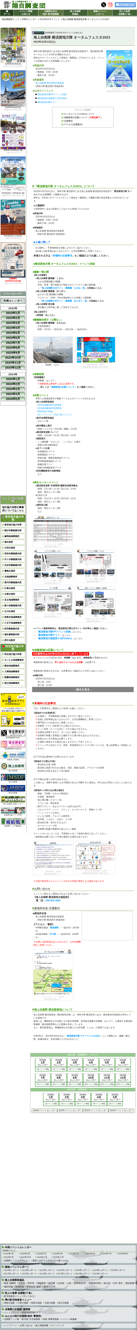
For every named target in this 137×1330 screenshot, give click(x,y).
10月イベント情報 (90, 1084)
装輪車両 (41, 1283)
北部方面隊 (50, 1303)
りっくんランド (11, 1312)
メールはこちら (126, 4)
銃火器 (107, 1283)
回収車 (22, 1283)
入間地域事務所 (11, 671)
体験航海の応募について (75, 117)
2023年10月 (13, 357)
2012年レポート (82, 1274)
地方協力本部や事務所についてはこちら (13, 509)
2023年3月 (13, 323)
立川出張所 (9, 611)
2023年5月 (13, 333)
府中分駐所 (9, 640)
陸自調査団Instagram (13, 745)
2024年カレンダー (50, 1097)
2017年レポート (11, 1274)
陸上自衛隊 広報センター (13, 800)
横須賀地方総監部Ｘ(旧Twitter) (52, 98)
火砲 (69, 1283)
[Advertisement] (83, 154)
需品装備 (129, 1283)
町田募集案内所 (11, 629)
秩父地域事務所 (11, 683)
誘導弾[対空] (80, 1283)
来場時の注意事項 (62, 255)
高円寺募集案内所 (13, 582)
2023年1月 (13, 313)
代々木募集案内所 (13, 559)
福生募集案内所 (11, 634)
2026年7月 (107, 1253)
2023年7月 (13, 342)
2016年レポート (29, 1274)
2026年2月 (25, 1253)
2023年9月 (13, 352)
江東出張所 (9, 588)
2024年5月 (13, 399)
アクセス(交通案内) (73, 124)
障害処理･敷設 (34, 1287)
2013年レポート (64, 1274)
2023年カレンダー (42, 1062)
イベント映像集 (69, 1319)
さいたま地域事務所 (14, 660)
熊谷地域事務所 (11, 666)
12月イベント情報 (123, 1084)
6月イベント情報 (123, 1069)
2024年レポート (11, 1270)
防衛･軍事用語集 (51, 1319)
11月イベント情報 (106, 1084)
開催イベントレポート (100, 12)
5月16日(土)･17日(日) (13, 236)
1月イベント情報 (43, 1069)
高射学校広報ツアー (31, 1312)
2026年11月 (42, 1257)
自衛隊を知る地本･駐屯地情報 (51, 12)
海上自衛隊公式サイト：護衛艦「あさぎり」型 (64, 301)
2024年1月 (13, 379)
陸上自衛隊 (13, 767)
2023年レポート (29, 1270)
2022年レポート (47, 1270)
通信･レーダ (49, 1287)
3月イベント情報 (75, 1069)
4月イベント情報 (91, 1069)
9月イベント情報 (75, 1084)
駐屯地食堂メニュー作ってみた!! (19, 1296)
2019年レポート (100, 1270)
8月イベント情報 (59, 1084)
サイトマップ (57, 1325)
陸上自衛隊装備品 (75, 12)
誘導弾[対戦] (95, 1283)
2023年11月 (13, 362)
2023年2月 (13, 318)
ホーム (7, 14)
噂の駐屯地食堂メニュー (18, 1299)
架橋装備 (19, 1287)
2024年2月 (13, 384)
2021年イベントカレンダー (95, 1110)
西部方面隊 (36, 1303)
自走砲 (61, 1283)
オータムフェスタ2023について (79, 114)
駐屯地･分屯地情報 (31, 1319)
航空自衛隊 (13, 789)
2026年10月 (25, 1257)
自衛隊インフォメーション (17, 1260)
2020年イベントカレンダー (121, 1110)
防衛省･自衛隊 (13, 756)
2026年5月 (74, 1253)
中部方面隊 (23, 1303)
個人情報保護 (41, 1325)
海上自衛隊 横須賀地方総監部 (49, 83)
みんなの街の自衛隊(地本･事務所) (23, 1316)
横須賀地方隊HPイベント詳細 (52, 94)
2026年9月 (9, 1257)
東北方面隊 (63, 1303)
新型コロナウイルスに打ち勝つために (51, 1260)
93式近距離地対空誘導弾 (49, 405)
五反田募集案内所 (13, 565)
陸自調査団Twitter (13, 734)
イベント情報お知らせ (26, 12)
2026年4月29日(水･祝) (13, 150)
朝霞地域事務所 (11, 677)
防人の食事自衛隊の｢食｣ (124, 12)
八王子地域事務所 (13, 623)
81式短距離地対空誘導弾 (49, 408)
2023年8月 (13, 347)
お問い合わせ (26, 1325)
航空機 (51, 1283)
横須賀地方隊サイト (47, 102)
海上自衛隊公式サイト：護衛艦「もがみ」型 (63, 288)
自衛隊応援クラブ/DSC (13, 811)
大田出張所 (9, 548)
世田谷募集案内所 (13, 553)
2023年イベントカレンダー (44, 1110)
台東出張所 (9, 594)
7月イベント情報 (43, 1084)
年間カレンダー (13, 300)
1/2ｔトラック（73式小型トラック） (55, 415)
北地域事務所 (10, 577)
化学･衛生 (118, 1283)
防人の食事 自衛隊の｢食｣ (18, 1293)
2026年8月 (123, 1253)
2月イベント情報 (59, 1069)
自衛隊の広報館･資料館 (17, 1309)
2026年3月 (41, 1253)
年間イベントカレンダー (18, 1247)
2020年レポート (82, 1270)
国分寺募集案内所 (13, 530)
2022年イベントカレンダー (70, 1110)
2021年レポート (64, 1270)
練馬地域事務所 (11, 536)
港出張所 (8, 542)
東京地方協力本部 (13, 518)
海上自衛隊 (13, 778)
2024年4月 (13, 394)
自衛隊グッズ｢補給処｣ (13, 822)
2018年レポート (118, 1270)
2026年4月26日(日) (13, 64)
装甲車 (31, 1283)
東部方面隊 (9, 1303)
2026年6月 (90, 1253)
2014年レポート (47, 1274)
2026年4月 (58, 1253)
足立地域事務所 (11, 600)
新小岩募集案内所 (13, 605)
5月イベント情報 (107, 1069)
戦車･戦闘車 (10, 1283)
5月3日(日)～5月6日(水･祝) (13, 193)
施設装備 (8, 1287)
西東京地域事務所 (13, 617)
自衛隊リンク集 (11, 1319)
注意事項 (68, 121)
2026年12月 (58, 1257)
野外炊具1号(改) (45, 411)
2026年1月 (9, 1253)
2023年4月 (13, 328)
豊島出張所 (9, 571)
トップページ (10, 1325)
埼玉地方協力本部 (13, 648)
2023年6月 (13, 337)
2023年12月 (13, 367)
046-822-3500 (52, 900)
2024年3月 (13, 389)
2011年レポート (100, 1274)
